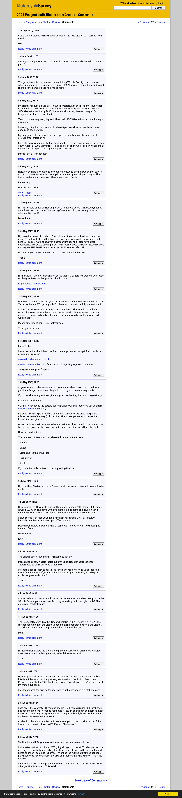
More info (81, 794)
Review (56, 22)
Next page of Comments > (91, 780)
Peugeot (30, 22)
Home (20, 22)
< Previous (143, 22)
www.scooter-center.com (31, 364)
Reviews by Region (155, 3)
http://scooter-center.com (32, 283)
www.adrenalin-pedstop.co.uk (33, 359)
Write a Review (128, 3)
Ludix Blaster (43, 22)
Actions (99, 49)
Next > (162, 22)
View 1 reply (24, 192)
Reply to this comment (30, 48)
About (141, 3)
